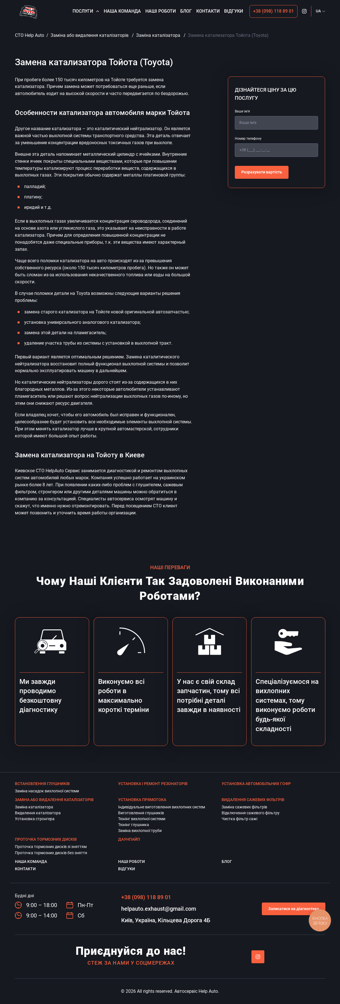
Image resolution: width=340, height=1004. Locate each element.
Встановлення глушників (42, 783)
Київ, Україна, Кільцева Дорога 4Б (165, 920)
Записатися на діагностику (293, 908)
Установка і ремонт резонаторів (153, 783)
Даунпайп (129, 839)
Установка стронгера (35, 819)
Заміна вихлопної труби (140, 830)
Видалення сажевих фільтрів (253, 799)
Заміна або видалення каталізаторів (90, 35)
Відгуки (233, 11)
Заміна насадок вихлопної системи (47, 791)
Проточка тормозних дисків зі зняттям (51, 846)
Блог (186, 11)
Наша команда (122, 11)
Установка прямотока (142, 799)
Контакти (208, 11)
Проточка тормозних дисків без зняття (51, 853)
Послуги (86, 11)
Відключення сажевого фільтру (251, 813)
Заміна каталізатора (158, 35)
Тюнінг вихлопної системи (141, 819)
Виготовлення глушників (141, 813)
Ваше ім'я (242, 111)
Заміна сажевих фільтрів (244, 807)
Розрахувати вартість (261, 172)
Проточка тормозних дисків (46, 839)
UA (318, 11)
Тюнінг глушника (133, 824)
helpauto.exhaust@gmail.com (158, 908)
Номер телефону (248, 139)
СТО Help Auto (29, 35)
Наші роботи (160, 11)
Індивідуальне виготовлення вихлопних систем (161, 807)
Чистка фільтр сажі (239, 819)
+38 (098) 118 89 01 (273, 11)
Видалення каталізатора (38, 813)
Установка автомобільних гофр (256, 783)
